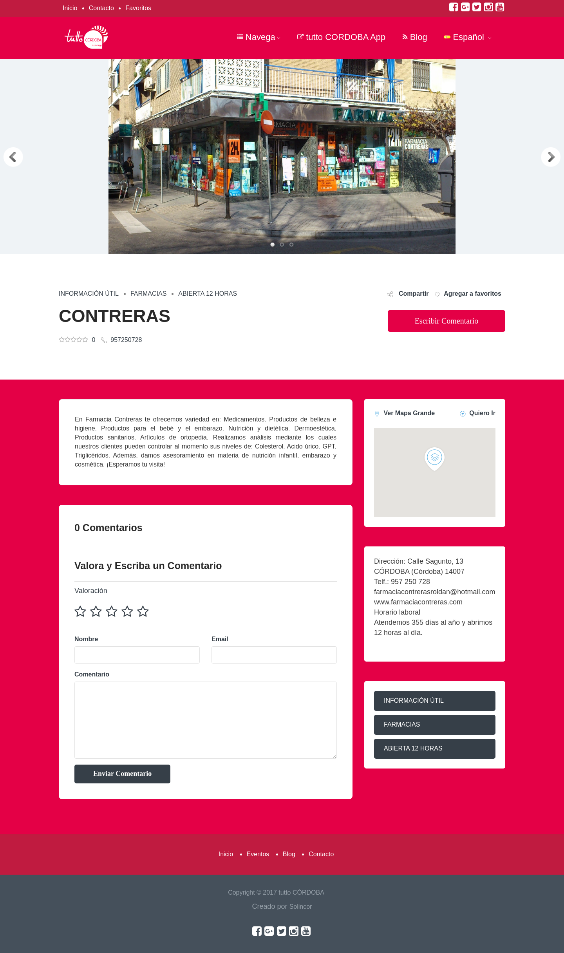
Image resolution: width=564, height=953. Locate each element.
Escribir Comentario (447, 320)
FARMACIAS (148, 293)
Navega (258, 37)
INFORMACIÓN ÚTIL (89, 293)
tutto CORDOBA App (341, 37)
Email (220, 639)
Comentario (91, 674)
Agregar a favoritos (472, 293)
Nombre (86, 639)
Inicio (70, 8)
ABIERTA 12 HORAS (207, 293)
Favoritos (138, 8)
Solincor (300, 906)
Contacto (101, 8)
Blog (415, 37)
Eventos (258, 854)
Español (468, 37)
